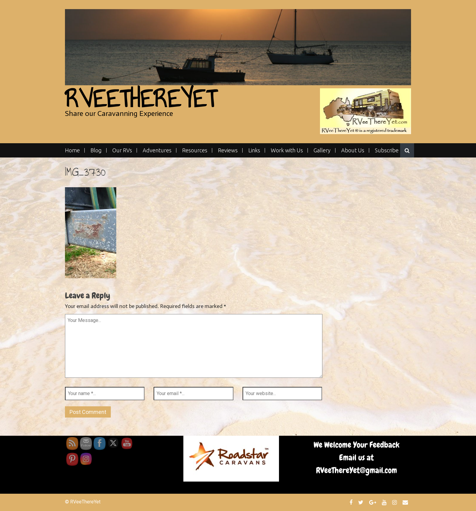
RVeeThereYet (140, 98)
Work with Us (287, 150)
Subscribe (387, 150)
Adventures (157, 150)
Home (72, 150)
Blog (96, 150)
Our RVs (122, 150)
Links (254, 150)
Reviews (228, 150)
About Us (352, 150)
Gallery (322, 150)
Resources (194, 150)
